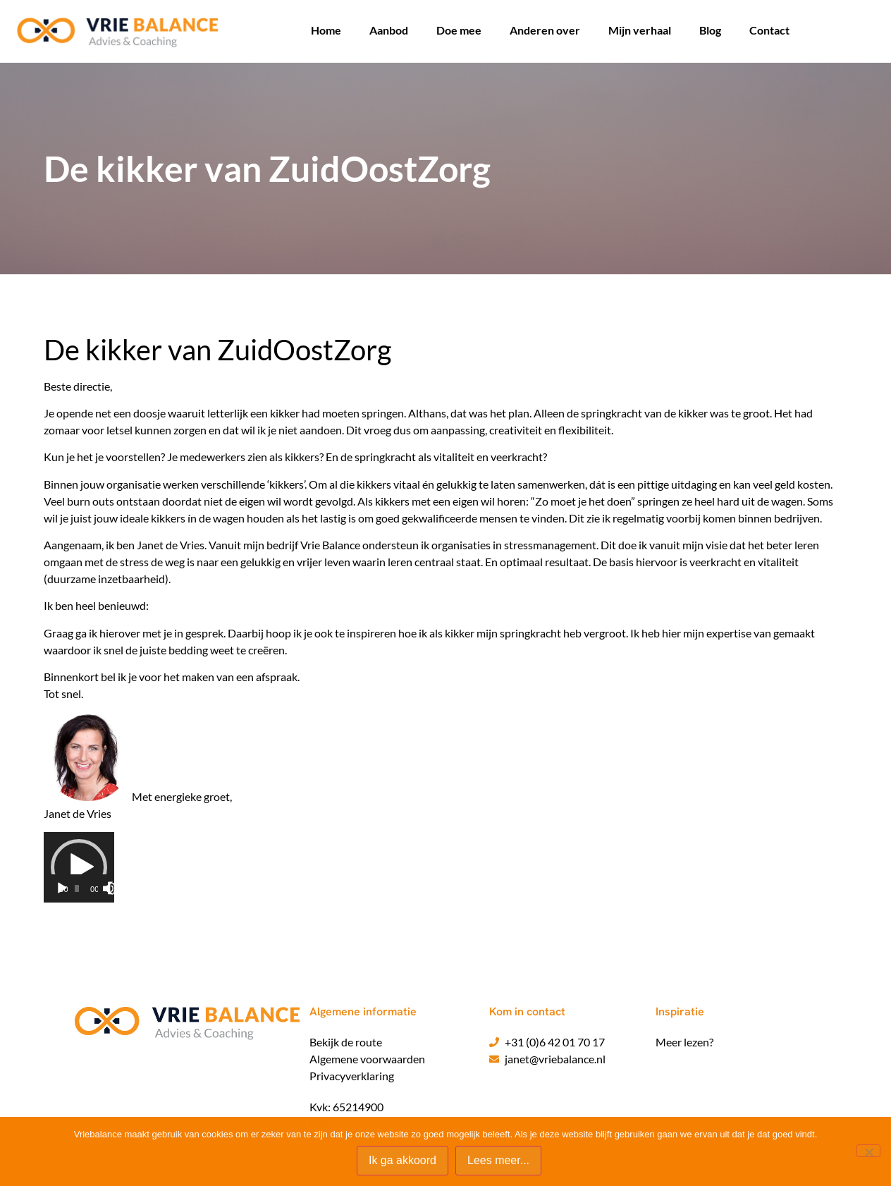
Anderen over (545, 30)
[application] (79, 867)
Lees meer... (498, 1160)
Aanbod (388, 30)
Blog (710, 30)
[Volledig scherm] (114, 888)
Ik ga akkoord (402, 1160)
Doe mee (458, 30)
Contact (769, 30)
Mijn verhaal (639, 30)
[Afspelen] (62, 888)
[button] (79, 867)
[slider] (77, 888)
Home (326, 30)
